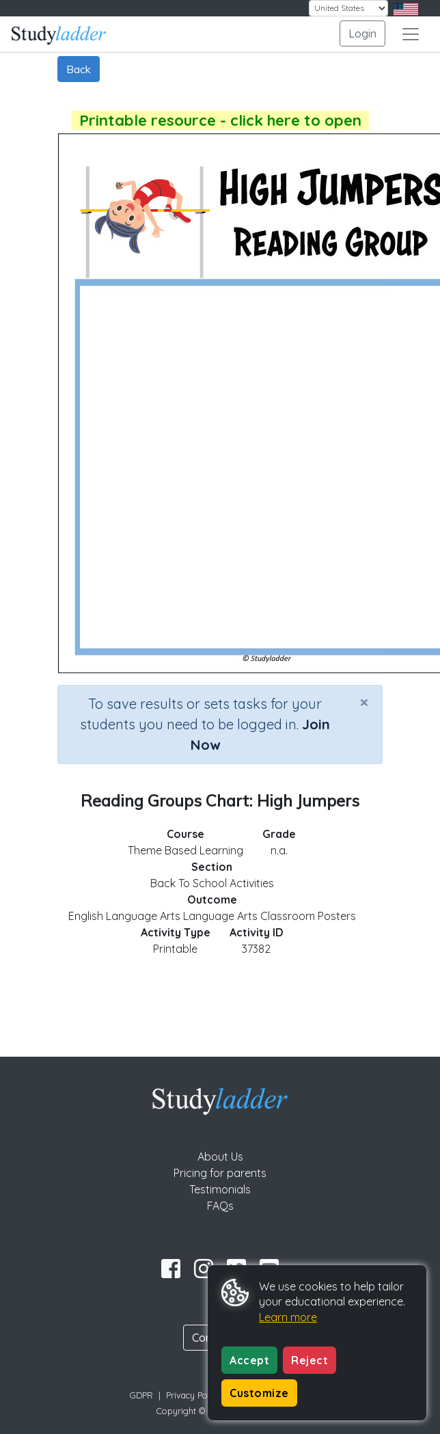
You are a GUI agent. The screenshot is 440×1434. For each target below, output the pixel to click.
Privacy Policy (193, 1395)
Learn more (288, 1317)
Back (78, 69)
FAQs (220, 1206)
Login (362, 33)
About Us (220, 1156)
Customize (259, 1393)
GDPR (141, 1395)
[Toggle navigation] (410, 34)
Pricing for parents (220, 1173)
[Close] (364, 702)
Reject (309, 1360)
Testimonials (220, 1189)
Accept (249, 1360)
